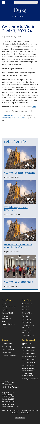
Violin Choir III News (29, 366)
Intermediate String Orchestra (28, 326)
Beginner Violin (27, 313)
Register (4, 310)
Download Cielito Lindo (11, 115)
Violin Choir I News (28, 359)
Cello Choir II (26, 310)
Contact (4, 327)
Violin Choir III (26, 322)
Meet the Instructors (9, 307)
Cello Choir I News (28, 350)
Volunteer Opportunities (6, 317)
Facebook (27, 344)
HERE (34, 107)
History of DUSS (7, 313)
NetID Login (20, 417)
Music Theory (6, 347)
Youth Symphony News (30, 379)
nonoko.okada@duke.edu (10, 406)
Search (36, 2)
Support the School (8, 324)
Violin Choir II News (28, 363)
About (4, 304)
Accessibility (25, 413)
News (4, 321)
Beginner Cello (27, 304)
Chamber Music (7, 344)
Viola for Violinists (8, 350)
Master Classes (7, 353)
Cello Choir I (26, 307)
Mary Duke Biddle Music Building (8, 393)
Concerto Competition (9, 356)
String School (20, 17)
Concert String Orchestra (27, 331)
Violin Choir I (26, 316)
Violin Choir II (26, 319)
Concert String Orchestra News (27, 375)
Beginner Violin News (29, 356)
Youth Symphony (28, 335)
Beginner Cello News (29, 347)
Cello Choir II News (28, 353)
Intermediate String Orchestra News (28, 370)
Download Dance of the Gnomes (14, 118)
